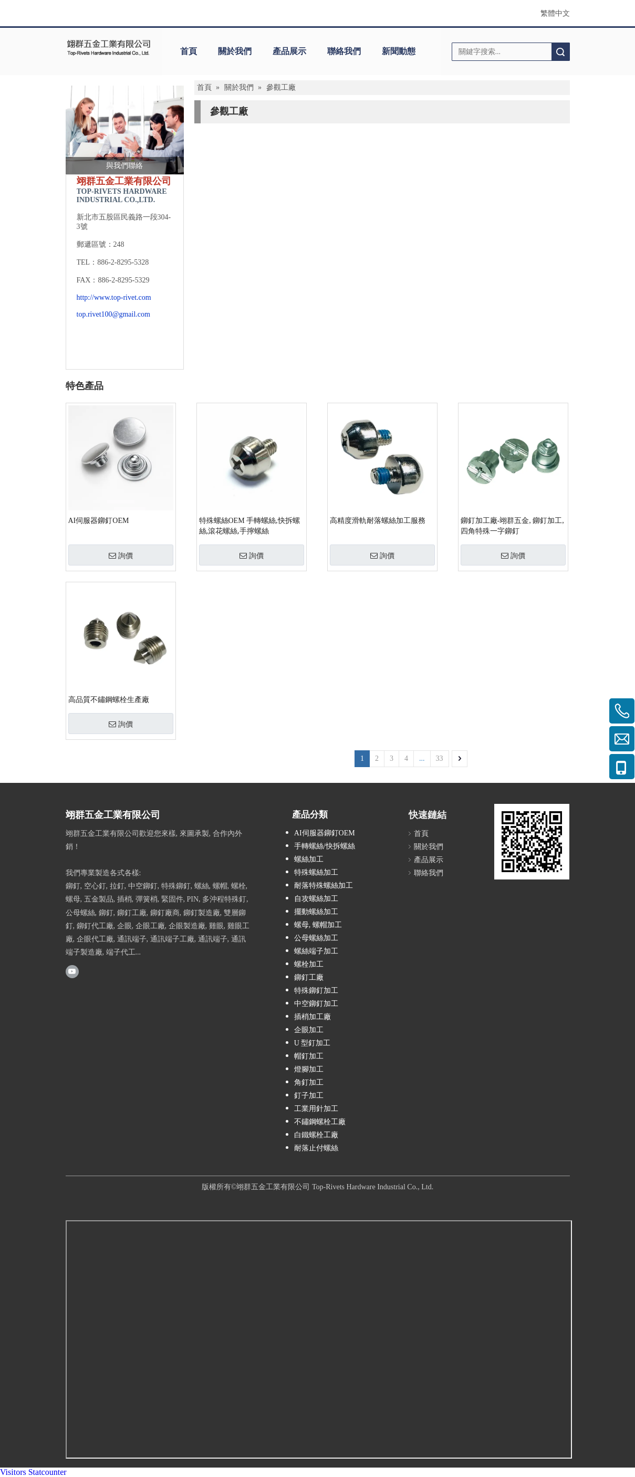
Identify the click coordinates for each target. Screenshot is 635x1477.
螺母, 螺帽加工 (318, 925)
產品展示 (289, 51)
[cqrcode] (531, 841)
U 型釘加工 (312, 1043)
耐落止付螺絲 (316, 1148)
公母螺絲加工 (316, 938)
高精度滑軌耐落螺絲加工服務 (377, 521)
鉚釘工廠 (309, 977)
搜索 (560, 51)
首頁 (188, 51)
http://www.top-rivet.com (114, 297)
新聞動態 (398, 51)
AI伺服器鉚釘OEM (98, 521)
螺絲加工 (309, 859)
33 (439, 758)
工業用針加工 (316, 1109)
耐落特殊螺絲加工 (323, 885)
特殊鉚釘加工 (316, 990)
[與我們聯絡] (125, 130)
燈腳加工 (309, 1069)
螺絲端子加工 (316, 951)
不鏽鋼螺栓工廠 (320, 1122)
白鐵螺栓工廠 (316, 1135)
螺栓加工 (309, 964)
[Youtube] (72, 971)
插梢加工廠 (312, 1017)
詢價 (121, 555)
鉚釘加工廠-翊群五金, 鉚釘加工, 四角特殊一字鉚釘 (512, 526)
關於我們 (235, 51)
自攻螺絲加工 (316, 899)
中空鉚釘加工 (316, 1004)
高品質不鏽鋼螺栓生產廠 (108, 700)
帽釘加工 (309, 1056)
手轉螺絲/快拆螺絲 (324, 846)
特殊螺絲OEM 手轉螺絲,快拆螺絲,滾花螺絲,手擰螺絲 (249, 526)
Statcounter (47, 1472)
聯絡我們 (344, 51)
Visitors (13, 1472)
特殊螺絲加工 (316, 872)
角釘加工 (309, 1082)
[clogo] (109, 47)
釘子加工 (309, 1095)
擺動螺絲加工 (316, 912)
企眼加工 (309, 1030)
